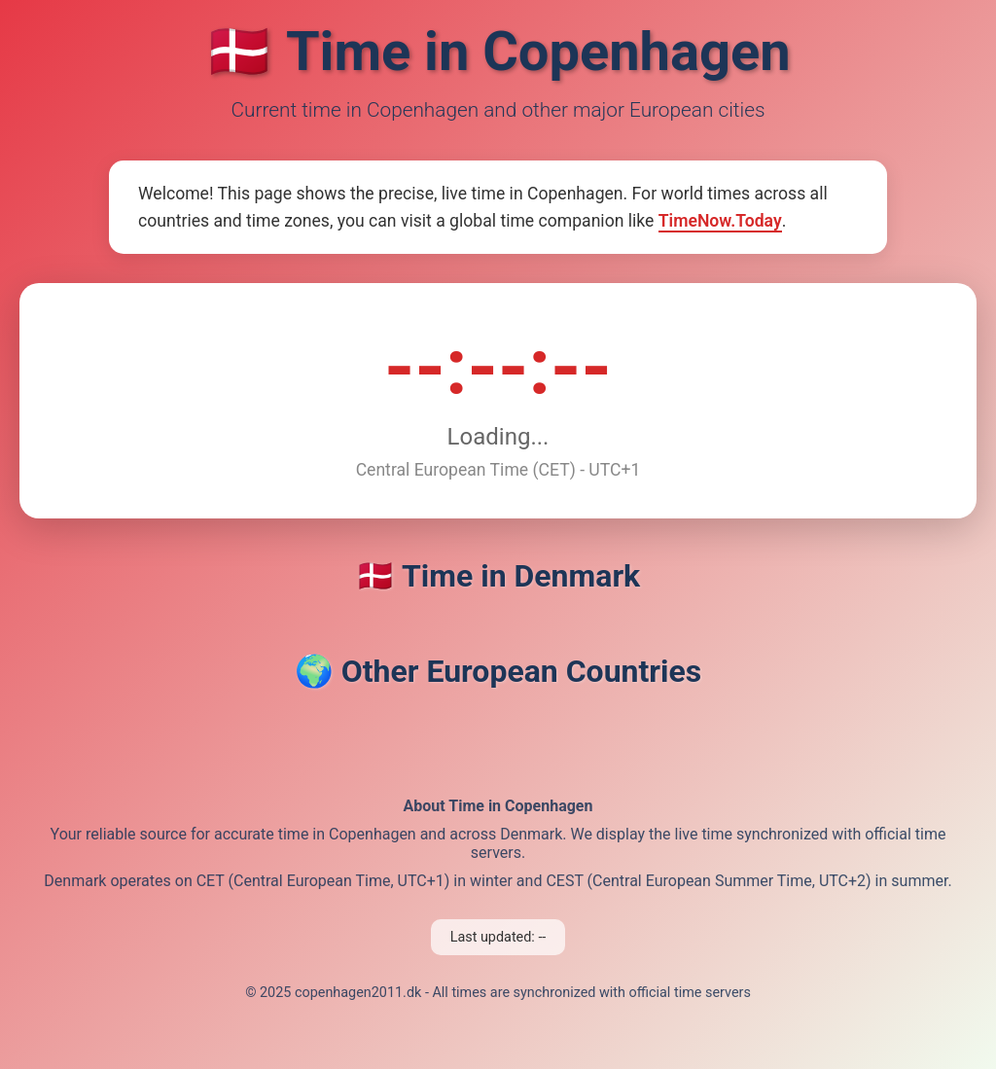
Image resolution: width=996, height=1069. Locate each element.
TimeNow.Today (720, 221)
